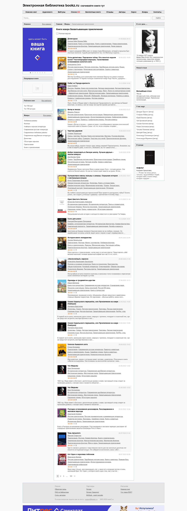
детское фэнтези (86, 311)
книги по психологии (99, 264)
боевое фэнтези (91, 438)
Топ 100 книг (28, 106)
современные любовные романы (35, 132)
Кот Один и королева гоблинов (81, 454)
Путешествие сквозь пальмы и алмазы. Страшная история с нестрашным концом (93, 177)
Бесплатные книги (93, 12)
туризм (106, 185)
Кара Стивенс (73, 86)
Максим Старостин (74, 435)
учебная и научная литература (35, 126)
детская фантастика (122, 88)
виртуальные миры (95, 91)
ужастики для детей (98, 138)
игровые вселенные (108, 96)
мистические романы (75, 373)
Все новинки (46, 24)
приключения (29, 144)
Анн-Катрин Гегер (74, 157)
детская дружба (91, 162)
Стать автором (60, 495)
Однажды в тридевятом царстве (81, 280)
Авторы (122, 12)
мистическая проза (91, 373)
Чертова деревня (75, 131)
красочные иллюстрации (93, 114)
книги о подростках (98, 290)
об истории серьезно (31, 141)
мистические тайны (75, 138)
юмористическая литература (78, 183)
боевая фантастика (122, 224)
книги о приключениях (32, 147)
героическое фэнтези (75, 440)
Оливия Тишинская (74, 133)
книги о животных (110, 352)
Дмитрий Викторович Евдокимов (79, 221)
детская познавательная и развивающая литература (103, 416)
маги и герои (92, 443)
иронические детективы (94, 185)
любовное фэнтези (107, 243)
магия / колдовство (92, 243)
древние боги (123, 459)
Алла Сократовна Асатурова (78, 180)
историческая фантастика (104, 224)
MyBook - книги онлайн (94, 495)
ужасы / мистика (74, 136)
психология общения (75, 269)
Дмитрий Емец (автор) (144, 132)
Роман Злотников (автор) (145, 126)
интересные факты (74, 421)
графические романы (75, 96)
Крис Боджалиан (74, 368)
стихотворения (104, 266)
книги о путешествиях (86, 44)
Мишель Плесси (73, 112)
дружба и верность (116, 226)
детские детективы (91, 67)
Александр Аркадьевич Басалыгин (80, 261)
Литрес (88, 489)
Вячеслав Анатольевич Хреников (80, 202)
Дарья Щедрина (73, 283)
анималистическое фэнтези (101, 354)
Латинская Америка (75, 207)
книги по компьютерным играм (119, 91)
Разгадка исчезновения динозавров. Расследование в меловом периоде (91, 410)
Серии (133, 12)
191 (71, 476)
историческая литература (98, 204)
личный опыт (114, 185)
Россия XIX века (104, 288)
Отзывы (109, 12)
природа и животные (111, 349)
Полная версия (65, 34)
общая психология (74, 266)
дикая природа (116, 46)
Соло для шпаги (74, 219)
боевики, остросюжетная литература (81, 224)
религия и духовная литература (79, 264)
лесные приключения (114, 309)
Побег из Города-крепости (79, 83)
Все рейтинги (46, 101)
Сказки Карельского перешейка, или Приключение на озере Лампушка (93, 303)
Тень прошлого (74, 433)
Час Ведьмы (73, 366)
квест (105, 91)
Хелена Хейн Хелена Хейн (77, 41)
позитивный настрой (75, 188)
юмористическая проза (76, 185)
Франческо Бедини (74, 457)
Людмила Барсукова (75, 306)
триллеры (102, 309)
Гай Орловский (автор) (144, 121)
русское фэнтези (118, 136)
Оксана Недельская (75, 240)
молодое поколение (90, 207)
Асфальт (140, 168)
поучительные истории (76, 162)
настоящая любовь (113, 245)
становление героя (117, 285)
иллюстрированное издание (101, 117)
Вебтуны (61, 12)
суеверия (86, 138)
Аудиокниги (47, 12)
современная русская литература (36, 129)
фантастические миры (97, 93)
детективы (27, 138)
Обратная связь (60, 489)
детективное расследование (93, 69)
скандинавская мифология (77, 464)
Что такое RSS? (126, 492)
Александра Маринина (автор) (147, 138)
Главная (59, 24)
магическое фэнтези (111, 440)
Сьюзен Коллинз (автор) (144, 124)
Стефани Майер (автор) (144, 115)
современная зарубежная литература (37, 135)
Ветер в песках (74, 109)
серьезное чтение (74, 209)
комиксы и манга (122, 96)
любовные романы (30, 121)
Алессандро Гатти (74, 64)
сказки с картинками (75, 69)
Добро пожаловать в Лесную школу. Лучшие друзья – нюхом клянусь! (90, 153)
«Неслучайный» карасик (78, 259)
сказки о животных (112, 69)
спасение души (73, 311)
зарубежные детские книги (109, 67)
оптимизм (110, 188)
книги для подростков (89, 88)
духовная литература (90, 266)
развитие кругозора (75, 419)
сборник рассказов (117, 266)
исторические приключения (78, 204)
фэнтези (27, 124)
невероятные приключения (78, 93)
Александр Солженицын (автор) (147, 135)
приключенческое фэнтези (77, 46)
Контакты (157, 12)
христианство (113, 264)
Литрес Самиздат (92, 492)
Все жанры (47, 115)
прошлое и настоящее (76, 288)
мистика (107, 136)
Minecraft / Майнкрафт (92, 96)
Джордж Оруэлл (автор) (144, 112)
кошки (122, 67)
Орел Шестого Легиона (77, 199)
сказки (70, 159)
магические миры (98, 245)
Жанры (145, 12)
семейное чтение (119, 159)
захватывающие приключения (99, 46)
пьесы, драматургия (89, 209)
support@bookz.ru (91, 499)
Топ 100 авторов (29, 109)
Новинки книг (31, 12)
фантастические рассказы (93, 440)
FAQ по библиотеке (62, 492)
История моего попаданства (79, 238)
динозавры (87, 419)
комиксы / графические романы (79, 98)
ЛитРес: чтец (120, 311)
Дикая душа (73, 39)
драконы (88, 245)
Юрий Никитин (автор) (144, 118)
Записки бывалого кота (78, 344)
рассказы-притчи (90, 269)
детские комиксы (98, 98)
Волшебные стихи (144, 91)
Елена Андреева (74, 347)
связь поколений (91, 288)
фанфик (77, 88)
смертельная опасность (76, 226)
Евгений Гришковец (143, 170)
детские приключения (75, 67)
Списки (74, 12)
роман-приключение (119, 44)
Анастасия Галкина (74, 414)
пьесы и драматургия (116, 204)
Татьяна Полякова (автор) (145, 129)
